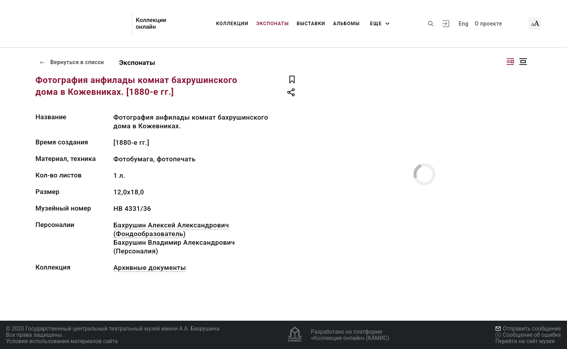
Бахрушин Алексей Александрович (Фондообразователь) (171, 229)
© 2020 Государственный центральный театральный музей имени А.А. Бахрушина (112, 328)
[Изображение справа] (510, 61)
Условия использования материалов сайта (62, 341)
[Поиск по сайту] (431, 23)
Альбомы (346, 23)
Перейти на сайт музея (525, 341)
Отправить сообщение (528, 328)
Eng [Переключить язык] (464, 23)
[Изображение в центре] (523, 61)
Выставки (311, 23)
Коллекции (232, 23)
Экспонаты (272, 23)
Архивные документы (149, 267)
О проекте (488, 23)
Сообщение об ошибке (528, 335)
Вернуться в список (71, 62)
